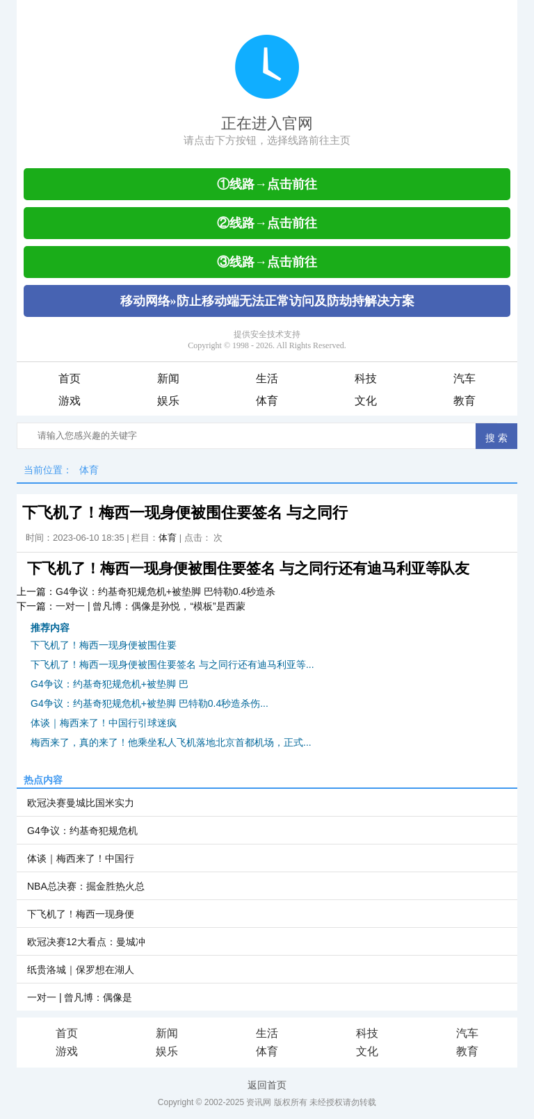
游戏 (69, 401)
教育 (464, 401)
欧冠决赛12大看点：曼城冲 (86, 941)
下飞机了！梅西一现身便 (80, 914)
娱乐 (168, 401)
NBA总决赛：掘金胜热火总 (86, 886)
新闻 (168, 378)
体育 (267, 401)
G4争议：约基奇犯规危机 (82, 830)
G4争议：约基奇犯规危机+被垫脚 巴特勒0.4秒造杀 (165, 591)
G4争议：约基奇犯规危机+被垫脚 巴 (109, 683)
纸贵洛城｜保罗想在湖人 (80, 969)
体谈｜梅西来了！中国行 (80, 858)
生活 (267, 378)
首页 (69, 378)
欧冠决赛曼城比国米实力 (80, 802)
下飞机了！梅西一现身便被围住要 (104, 645)
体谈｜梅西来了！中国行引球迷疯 (104, 722)
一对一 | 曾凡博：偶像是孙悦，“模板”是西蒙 (150, 606)
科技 (366, 378)
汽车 (464, 378)
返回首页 (267, 1085)
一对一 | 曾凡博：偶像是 (79, 997)
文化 (366, 401)
